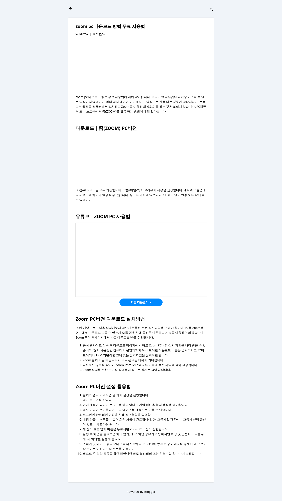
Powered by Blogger (141, 492)
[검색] (211, 9)
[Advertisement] (141, 66)
